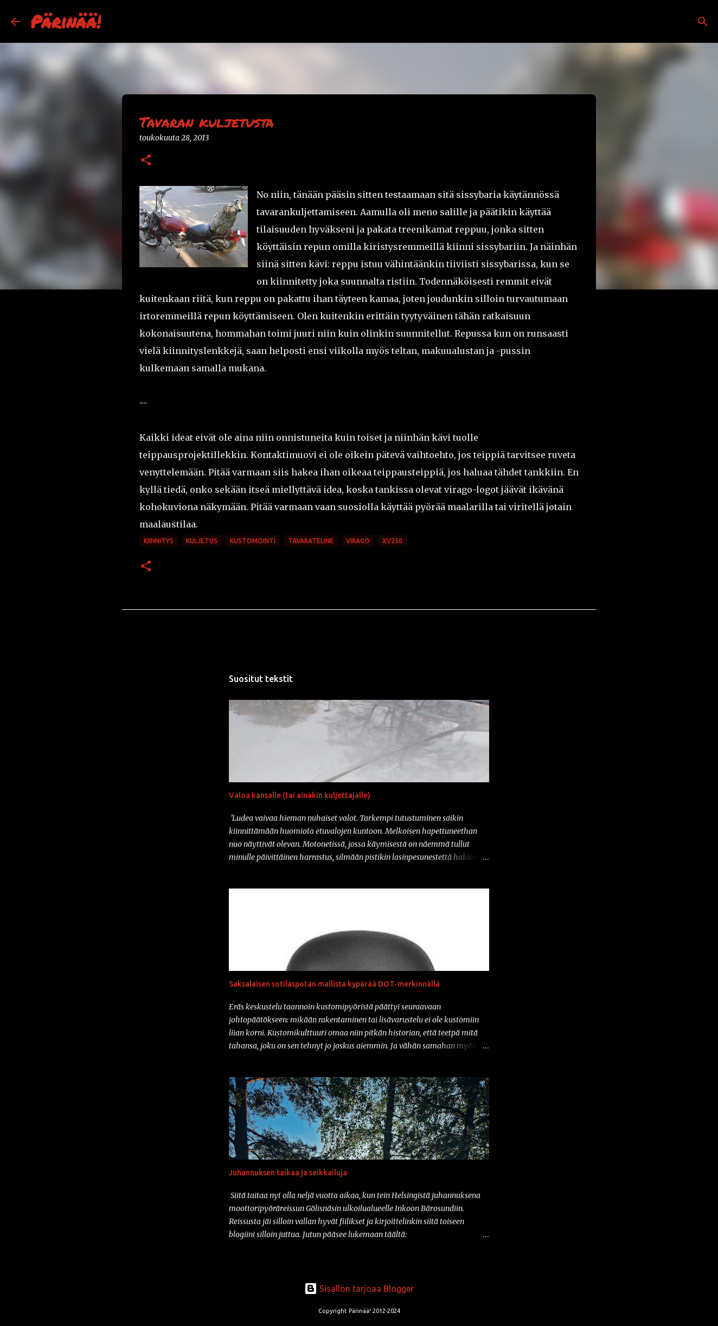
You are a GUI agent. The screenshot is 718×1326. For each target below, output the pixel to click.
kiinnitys (159, 540)
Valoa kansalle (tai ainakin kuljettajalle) (299, 795)
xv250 (392, 540)
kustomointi (252, 540)
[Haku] (116, 22)
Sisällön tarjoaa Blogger (359, 1288)
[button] (145, 160)
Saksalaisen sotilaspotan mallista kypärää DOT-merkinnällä (334, 984)
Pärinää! (65, 21)
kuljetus (201, 540)
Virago (358, 540)
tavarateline (311, 540)
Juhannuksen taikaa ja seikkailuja (288, 1172)
